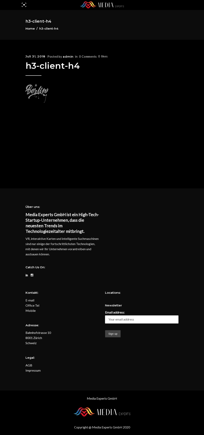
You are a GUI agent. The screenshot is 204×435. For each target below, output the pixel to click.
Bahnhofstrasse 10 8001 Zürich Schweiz (38, 338)
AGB (29, 365)
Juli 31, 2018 (35, 56)
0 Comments (88, 56)
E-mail (30, 300)
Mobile (31, 310)
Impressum (33, 370)
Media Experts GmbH (102, 398)
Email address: (115, 312)
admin (68, 56)
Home (30, 28)
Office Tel (32, 305)
